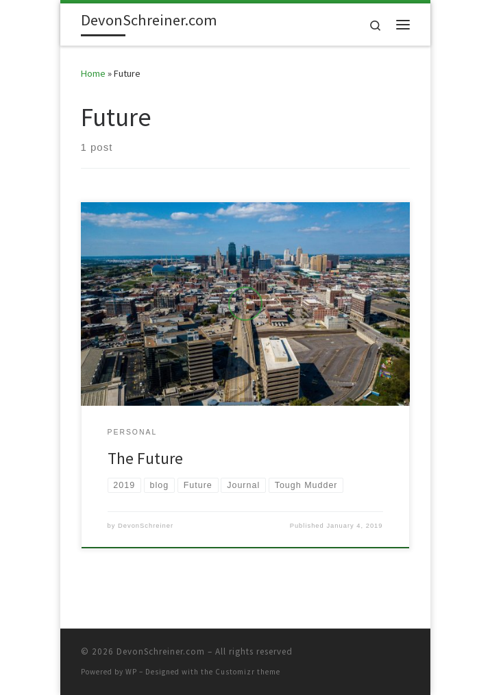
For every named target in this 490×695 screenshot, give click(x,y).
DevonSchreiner (145, 525)
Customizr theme (247, 671)
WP (131, 671)
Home (93, 73)
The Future (145, 458)
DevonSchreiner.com (161, 651)
